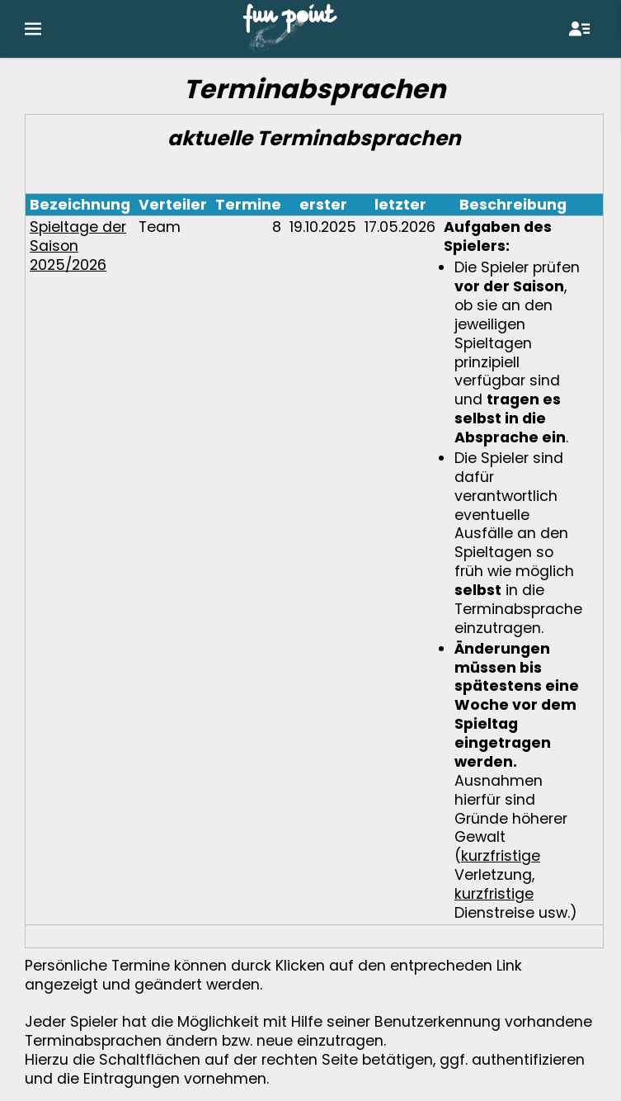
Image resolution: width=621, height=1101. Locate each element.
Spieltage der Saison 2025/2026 (78, 246)
